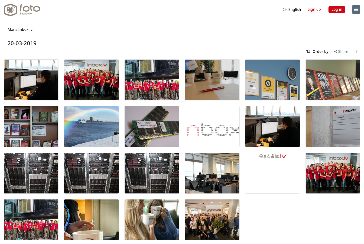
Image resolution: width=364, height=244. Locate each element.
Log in (337, 9)
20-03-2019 (21, 43)
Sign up (314, 9)
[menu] (356, 9)
